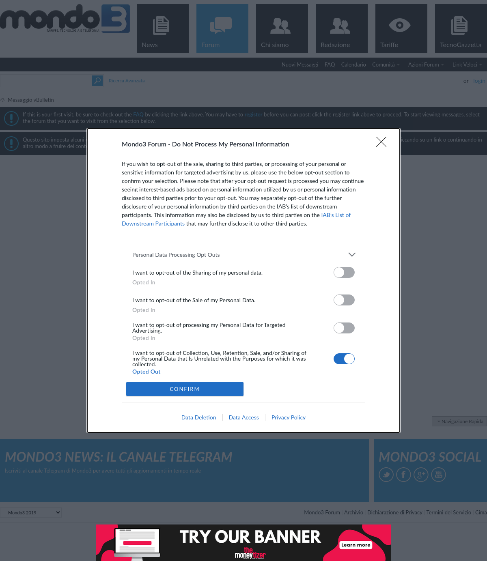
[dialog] (243, 280)
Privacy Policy (289, 417)
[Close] (384, 144)
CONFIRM (185, 389)
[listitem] (243, 254)
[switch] (344, 272)
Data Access (244, 417)
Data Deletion (198, 417)
